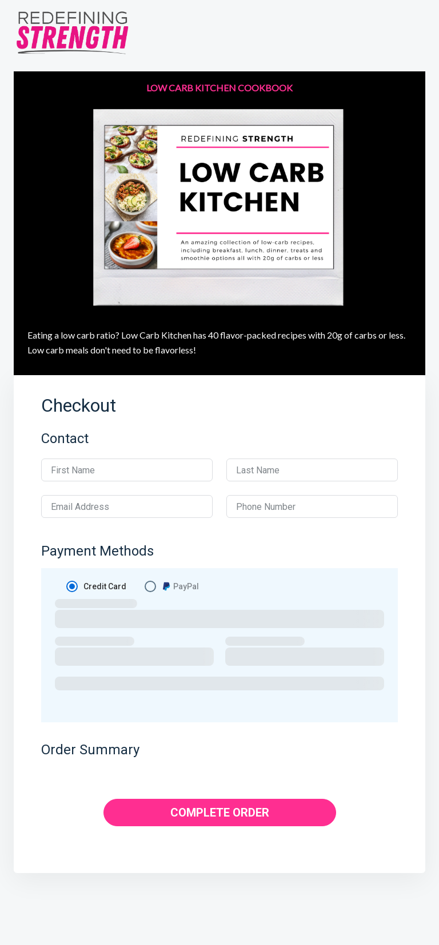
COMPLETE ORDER (219, 812)
